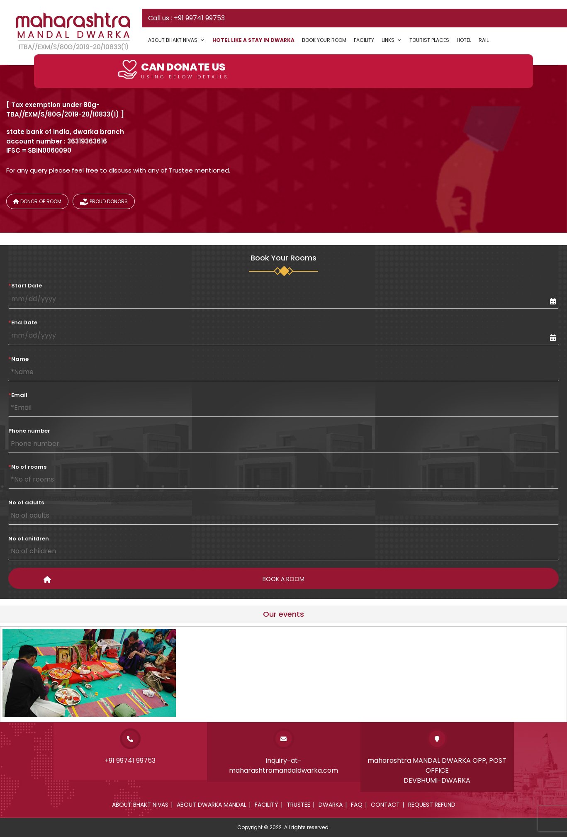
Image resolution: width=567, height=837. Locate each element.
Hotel (464, 40)
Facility (364, 40)
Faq (357, 805)
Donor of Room (37, 201)
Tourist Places (429, 40)
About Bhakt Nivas (176, 40)
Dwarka (331, 805)
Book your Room (324, 40)
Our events (283, 614)
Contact (385, 805)
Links (392, 40)
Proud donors (104, 203)
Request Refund (431, 805)
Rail (484, 40)
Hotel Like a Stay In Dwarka (253, 40)
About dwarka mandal (211, 805)
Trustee (298, 805)
